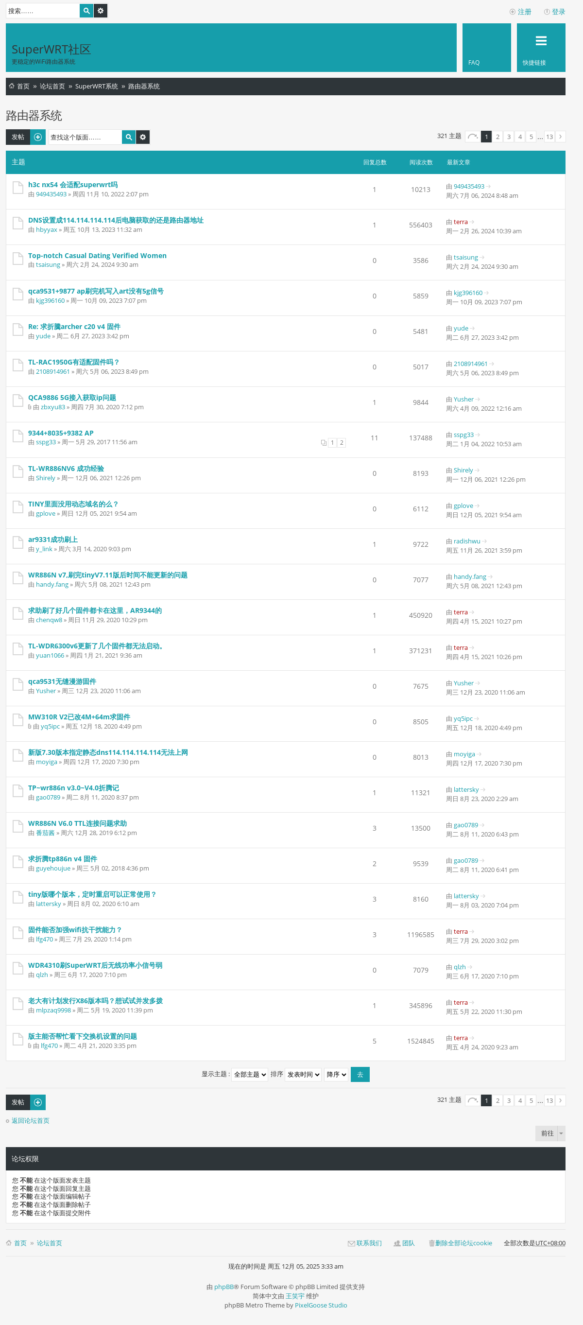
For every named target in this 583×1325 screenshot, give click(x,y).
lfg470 (44, 939)
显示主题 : (235, 1073)
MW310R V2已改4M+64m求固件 (79, 716)
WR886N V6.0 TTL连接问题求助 (77, 823)
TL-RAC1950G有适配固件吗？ (74, 361)
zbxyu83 (53, 406)
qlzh (42, 974)
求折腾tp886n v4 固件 (62, 858)
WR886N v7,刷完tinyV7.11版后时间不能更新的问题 (108, 574)
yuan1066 (50, 655)
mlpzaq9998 (53, 1010)
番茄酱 (45, 832)
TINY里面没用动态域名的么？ (73, 503)
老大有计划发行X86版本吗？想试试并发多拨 (95, 1000)
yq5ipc (50, 726)
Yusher (464, 399)
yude (43, 335)
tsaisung (48, 264)
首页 (23, 86)
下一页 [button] (560, 136)
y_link (44, 548)
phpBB (224, 1286)
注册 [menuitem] (525, 11)
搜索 (86, 10)
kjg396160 (50, 300)
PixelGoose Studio (321, 1305)
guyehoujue (53, 868)
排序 (296, 1073)
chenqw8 (49, 619)
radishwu (467, 541)
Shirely (45, 477)
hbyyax (46, 229)
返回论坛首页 (31, 1120)
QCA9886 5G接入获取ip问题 (72, 397)
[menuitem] (487, 47)
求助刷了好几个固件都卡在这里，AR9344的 (95, 610)
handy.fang (52, 584)
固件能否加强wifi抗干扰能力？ (75, 929)
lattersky (466, 789)
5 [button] (531, 136)
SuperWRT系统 (96, 86)
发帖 (18, 136)
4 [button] (520, 136)
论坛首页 (52, 86)
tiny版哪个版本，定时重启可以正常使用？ (92, 894)
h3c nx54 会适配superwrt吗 (73, 184)
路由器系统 (144, 86)
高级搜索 (100, 10)
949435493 (51, 194)
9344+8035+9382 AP (61, 432)
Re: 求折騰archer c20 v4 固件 (74, 326)
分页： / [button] (472, 136)
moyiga (46, 761)
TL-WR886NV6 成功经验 (66, 468)
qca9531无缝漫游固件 (62, 681)
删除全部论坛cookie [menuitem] (463, 1242)
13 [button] (549, 136)
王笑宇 (295, 1295)
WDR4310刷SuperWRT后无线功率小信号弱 (95, 965)
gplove (45, 513)
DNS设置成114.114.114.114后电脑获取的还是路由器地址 (116, 220)
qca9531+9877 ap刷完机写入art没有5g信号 (96, 291)
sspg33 (46, 441)
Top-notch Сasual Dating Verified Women (97, 255)
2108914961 (53, 371)
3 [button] (509, 136)
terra (461, 221)
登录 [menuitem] (559, 11)
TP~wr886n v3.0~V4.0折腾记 (73, 787)
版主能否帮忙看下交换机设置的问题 (82, 1036)
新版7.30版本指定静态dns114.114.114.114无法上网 (108, 752)
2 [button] (497, 136)
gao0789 (48, 797)
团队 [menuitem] (408, 1242)
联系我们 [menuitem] (369, 1242)
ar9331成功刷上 (53, 539)
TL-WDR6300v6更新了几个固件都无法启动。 (97, 645)
